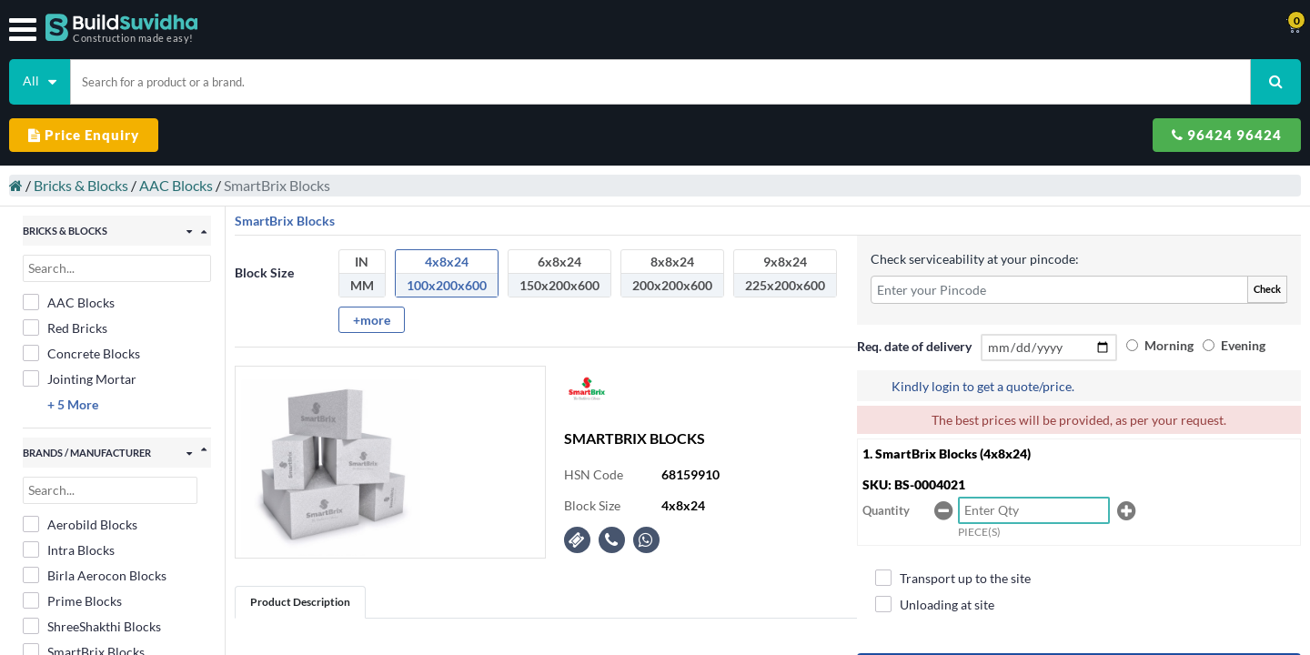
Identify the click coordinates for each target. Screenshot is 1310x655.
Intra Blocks (78, 477)
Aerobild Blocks (89, 451)
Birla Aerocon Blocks (104, 502)
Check (1235, 213)
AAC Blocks (185, 118)
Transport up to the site (965, 546)
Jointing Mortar (89, 304)
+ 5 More (81, 330)
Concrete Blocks (90, 278)
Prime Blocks (81, 527)
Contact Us (697, 27)
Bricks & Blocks (90, 118)
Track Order (788, 27)
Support (871, 27)
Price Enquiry (987, 74)
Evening (1178, 291)
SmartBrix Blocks (93, 578)
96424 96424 (1154, 74)
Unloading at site (946, 572)
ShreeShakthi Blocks (101, 553)
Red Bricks (74, 253)
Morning (1180, 269)
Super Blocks (80, 604)
